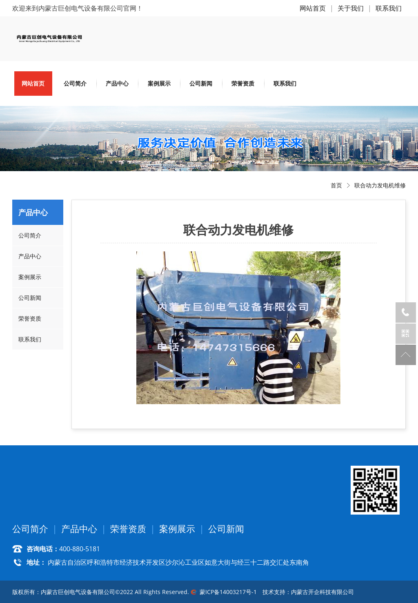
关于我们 (351, 8)
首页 (336, 185)
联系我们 (389, 8)
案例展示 (159, 83)
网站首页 (313, 8)
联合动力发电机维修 (380, 185)
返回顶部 (406, 355)
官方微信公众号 (406, 334)
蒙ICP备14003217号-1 (228, 592)
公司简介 (75, 83)
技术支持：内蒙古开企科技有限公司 (308, 592)
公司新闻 (200, 83)
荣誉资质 (242, 83)
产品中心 (117, 83)
